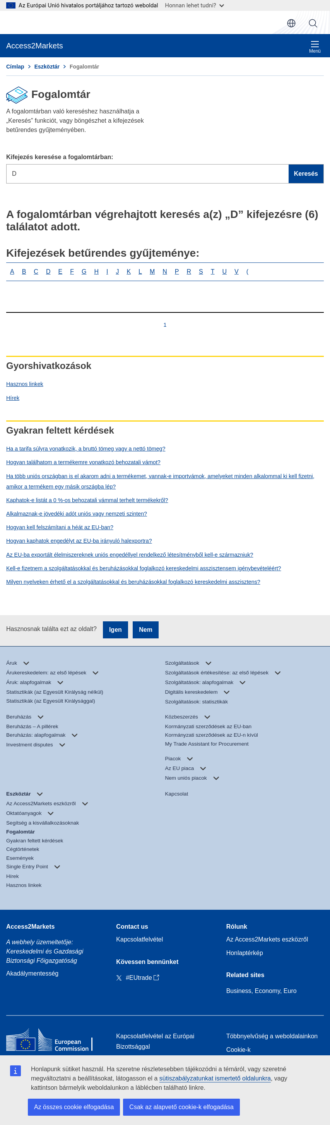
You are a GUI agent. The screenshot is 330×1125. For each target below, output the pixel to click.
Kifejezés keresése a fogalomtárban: (59, 157)
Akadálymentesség (32, 973)
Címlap (15, 66)
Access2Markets (30, 926)
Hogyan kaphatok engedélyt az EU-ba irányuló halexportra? (79, 541)
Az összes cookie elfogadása (74, 1107)
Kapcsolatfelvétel (139, 939)
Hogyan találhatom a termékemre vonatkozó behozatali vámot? (83, 462)
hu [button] (291, 23)
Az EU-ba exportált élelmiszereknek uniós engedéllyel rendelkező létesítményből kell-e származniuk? (129, 555)
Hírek (12, 398)
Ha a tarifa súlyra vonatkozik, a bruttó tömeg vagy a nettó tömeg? (85, 449)
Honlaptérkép (244, 953)
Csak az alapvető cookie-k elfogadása (181, 1107)
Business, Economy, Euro (261, 991)
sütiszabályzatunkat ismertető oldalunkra (215, 1078)
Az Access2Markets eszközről (267, 939)
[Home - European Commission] (55, 1041)
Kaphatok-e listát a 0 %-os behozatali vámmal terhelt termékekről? (87, 500)
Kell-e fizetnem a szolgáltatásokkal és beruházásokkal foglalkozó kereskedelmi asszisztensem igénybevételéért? (143, 568)
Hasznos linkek (24, 384)
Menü (315, 47)
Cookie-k (238, 1049)
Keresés (313, 23)
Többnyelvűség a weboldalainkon (272, 1036)
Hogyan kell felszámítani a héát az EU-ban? (59, 527)
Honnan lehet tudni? (194, 5)
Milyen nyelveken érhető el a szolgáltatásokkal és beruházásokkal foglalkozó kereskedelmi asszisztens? (133, 582)
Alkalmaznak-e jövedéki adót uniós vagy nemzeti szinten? (76, 514)
